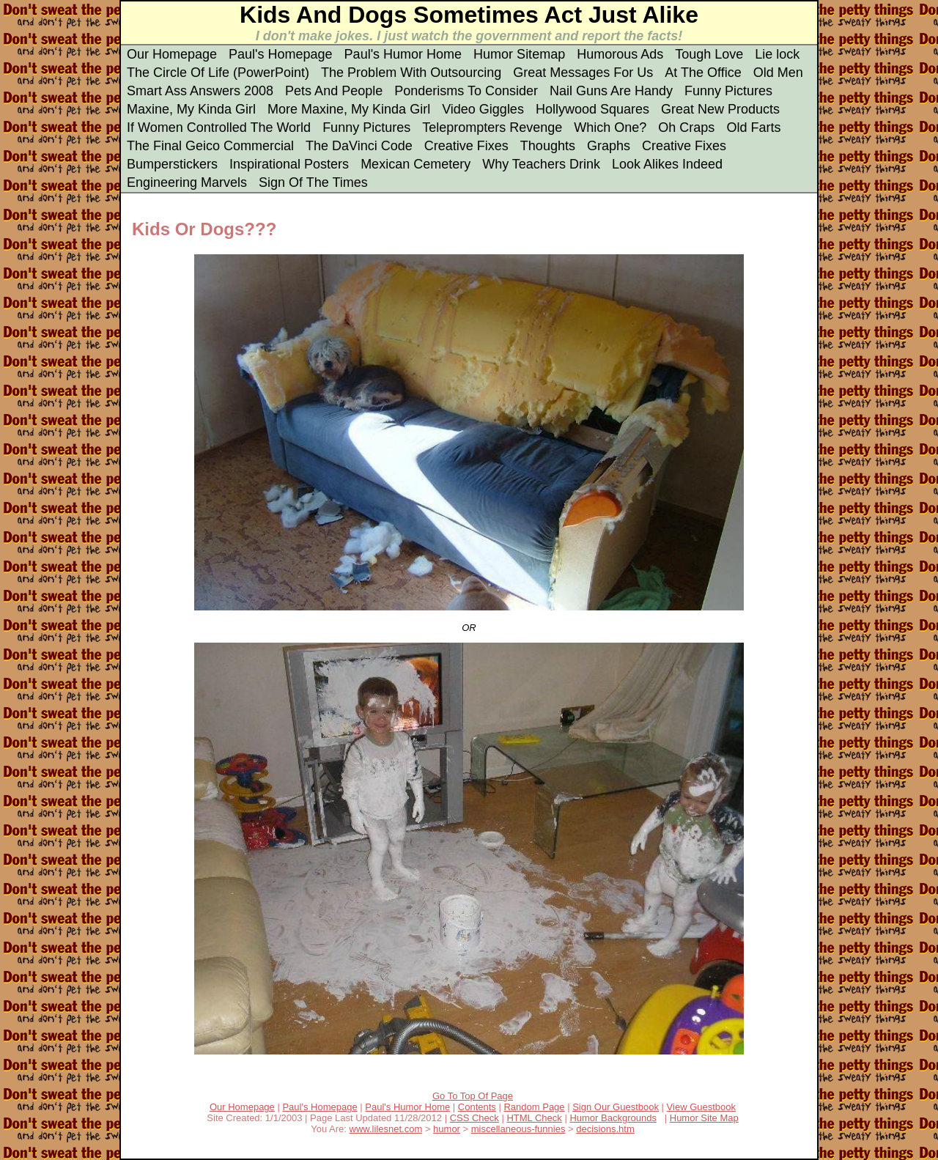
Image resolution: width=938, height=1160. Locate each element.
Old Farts (753, 127)
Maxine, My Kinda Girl (191, 109)
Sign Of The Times (313, 182)
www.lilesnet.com (386, 1128)
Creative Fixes (466, 145)
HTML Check (533, 1117)
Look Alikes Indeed (667, 164)
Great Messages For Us (583, 72)
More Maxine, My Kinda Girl (348, 109)
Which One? (610, 127)
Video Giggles (483, 109)
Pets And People (334, 91)
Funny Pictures (728, 91)
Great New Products (720, 109)
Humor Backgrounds (613, 1117)
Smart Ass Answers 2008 (200, 91)
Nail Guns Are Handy (611, 91)
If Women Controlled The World (219, 127)
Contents (477, 1106)
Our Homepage (172, 54)
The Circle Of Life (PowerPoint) (218, 72)
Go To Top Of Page (472, 1095)
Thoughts (547, 145)
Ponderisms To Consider (466, 91)
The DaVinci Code (359, 145)
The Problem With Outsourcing (411, 72)
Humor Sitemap (519, 54)
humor (446, 1128)
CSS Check (474, 1117)
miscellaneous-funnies (518, 1128)
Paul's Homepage (281, 54)
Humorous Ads (620, 54)
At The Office (703, 72)
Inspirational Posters (289, 164)
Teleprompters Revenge (492, 127)
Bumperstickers (172, 164)
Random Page (533, 1106)
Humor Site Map (704, 1117)
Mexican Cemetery (415, 164)
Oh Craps (686, 127)
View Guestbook (701, 1106)
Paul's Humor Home (403, 54)
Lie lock (777, 54)
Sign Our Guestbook (615, 1106)
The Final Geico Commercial (210, 145)
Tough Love (709, 54)
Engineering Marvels (187, 182)
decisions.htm (605, 1128)
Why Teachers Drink (541, 164)
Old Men (778, 72)
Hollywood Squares (592, 109)
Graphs (608, 145)
